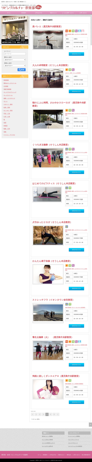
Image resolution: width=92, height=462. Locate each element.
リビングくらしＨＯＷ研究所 (75, 446)
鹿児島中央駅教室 (79, 383)
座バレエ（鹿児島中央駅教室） (47, 26)
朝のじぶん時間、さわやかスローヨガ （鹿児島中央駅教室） (59, 104)
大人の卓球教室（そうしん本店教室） (50, 65)
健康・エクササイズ (76, 34)
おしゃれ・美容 (8, 110)
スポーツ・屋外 (68, 72)
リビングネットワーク (73, 439)
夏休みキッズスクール (10, 83)
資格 (5, 132)
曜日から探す (8, 57)
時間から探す (8, 63)
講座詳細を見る (76, 54)
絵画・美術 (7, 107)
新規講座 (6, 80)
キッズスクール (8, 95)
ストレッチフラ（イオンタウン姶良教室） (53, 300)
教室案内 (23, 12)
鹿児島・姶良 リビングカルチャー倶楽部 (14, 455)
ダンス (73, 307)
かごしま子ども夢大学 (47, 446)
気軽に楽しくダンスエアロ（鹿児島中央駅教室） (56, 376)
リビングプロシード (73, 443)
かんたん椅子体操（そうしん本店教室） (52, 261)
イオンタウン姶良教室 (80, 307)
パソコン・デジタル (9, 134)
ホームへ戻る (36, 419)
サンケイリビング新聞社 (74, 436)
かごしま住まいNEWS (47, 439)
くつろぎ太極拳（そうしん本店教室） (51, 144)
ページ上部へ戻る (90, 425)
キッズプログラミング (10, 92)
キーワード (7, 51)
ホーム (9, 12)
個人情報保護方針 (86, 454)
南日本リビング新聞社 (47, 436)
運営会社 (69, 454)
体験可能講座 (68, 34)
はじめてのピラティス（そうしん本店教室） (54, 183)
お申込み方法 (38, 12)
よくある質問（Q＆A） (68, 12)
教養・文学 (7, 128)
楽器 (5, 122)
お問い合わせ (83, 12)
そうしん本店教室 (77, 72)
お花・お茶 (7, 116)
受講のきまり (53, 12)
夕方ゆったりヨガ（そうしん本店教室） (52, 222)
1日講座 (6, 86)
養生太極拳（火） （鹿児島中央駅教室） (52, 337)
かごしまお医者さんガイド (48, 443)
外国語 (5, 125)
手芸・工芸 (7, 113)
